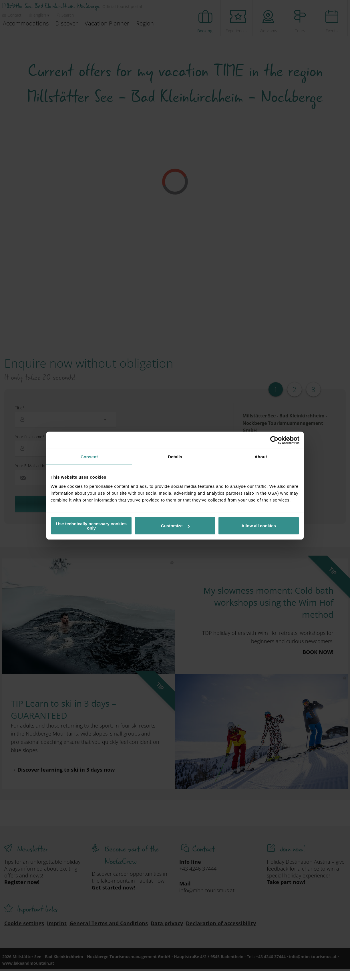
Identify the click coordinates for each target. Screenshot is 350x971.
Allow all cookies (258, 525)
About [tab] (260, 456)
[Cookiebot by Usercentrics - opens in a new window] (274, 440)
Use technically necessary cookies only (91, 525)
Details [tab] (175, 456)
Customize (175, 525)
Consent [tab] (89, 456)
